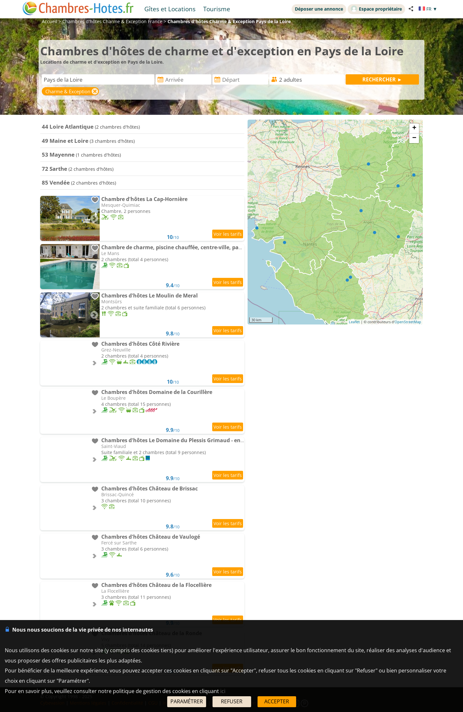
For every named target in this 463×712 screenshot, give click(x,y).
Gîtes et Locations (169, 9)
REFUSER (231, 701)
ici (222, 691)
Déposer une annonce (319, 9)
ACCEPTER (276, 701)
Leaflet (354, 321)
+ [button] (414, 128)
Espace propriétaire (376, 8)
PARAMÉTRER (186, 701)
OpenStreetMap (408, 321)
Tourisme (216, 9)
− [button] (414, 138)
